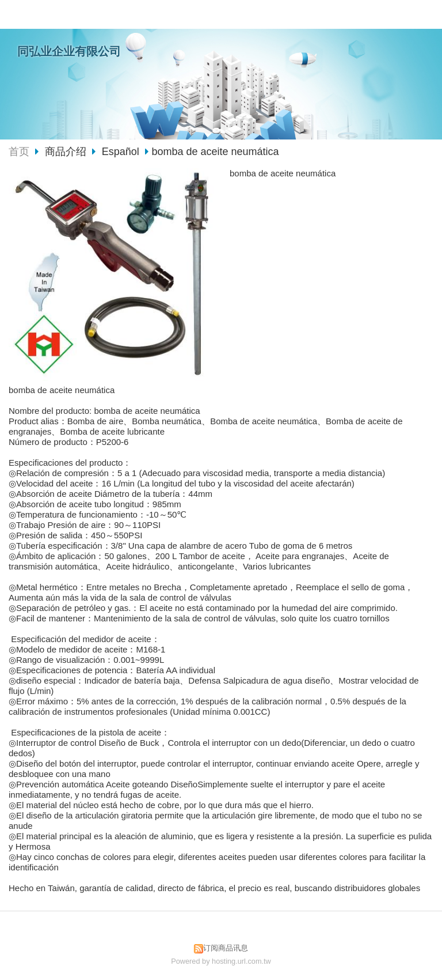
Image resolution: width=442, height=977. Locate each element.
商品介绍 (67, 151)
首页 (19, 151)
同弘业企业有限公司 (69, 51)
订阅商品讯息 (225, 948)
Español (120, 151)
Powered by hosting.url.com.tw (221, 961)
